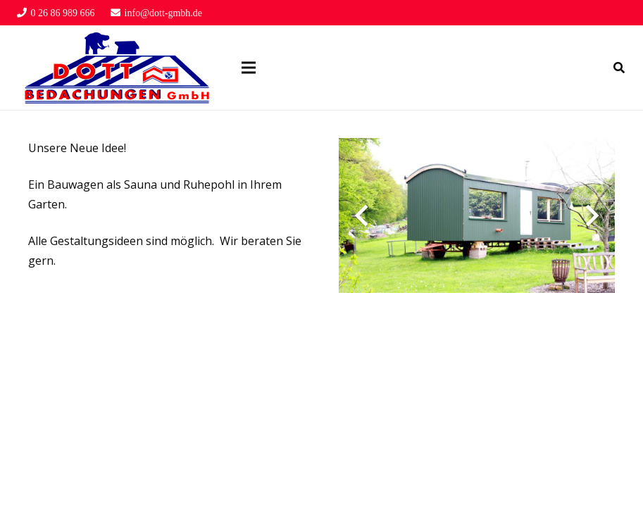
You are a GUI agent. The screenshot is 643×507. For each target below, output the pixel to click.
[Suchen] (619, 68)
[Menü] (248, 67)
